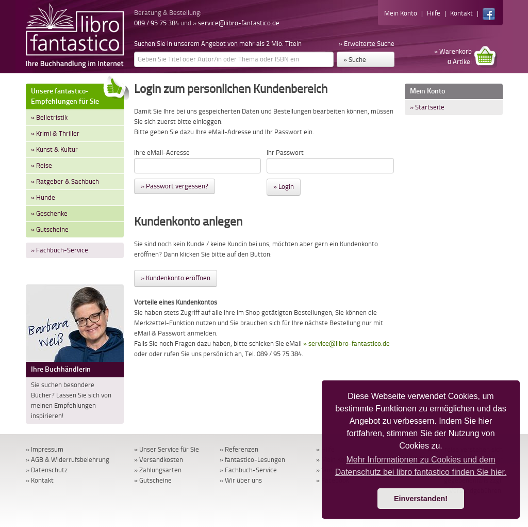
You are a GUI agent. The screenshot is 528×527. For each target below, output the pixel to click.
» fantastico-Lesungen (252, 460)
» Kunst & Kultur (54, 149)
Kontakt (461, 13)
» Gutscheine (50, 229)
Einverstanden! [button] (421, 498)
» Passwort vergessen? (174, 186)
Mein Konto (400, 13)
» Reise (41, 165)
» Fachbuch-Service (59, 250)
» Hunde (43, 197)
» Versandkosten (158, 460)
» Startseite (427, 107)
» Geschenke (49, 213)
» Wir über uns (241, 480)
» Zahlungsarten (158, 470)
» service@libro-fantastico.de (236, 23)
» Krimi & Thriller (55, 133)
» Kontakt (40, 480)
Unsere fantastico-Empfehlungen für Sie (77, 95)
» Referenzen (239, 449)
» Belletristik (49, 117)
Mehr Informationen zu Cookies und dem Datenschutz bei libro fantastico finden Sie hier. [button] (421, 465)
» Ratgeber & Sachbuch (65, 181)
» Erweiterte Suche (366, 43)
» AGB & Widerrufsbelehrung (67, 460)
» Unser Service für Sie (166, 449)
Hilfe (433, 13)
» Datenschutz (47, 470)
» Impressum (44, 449)
